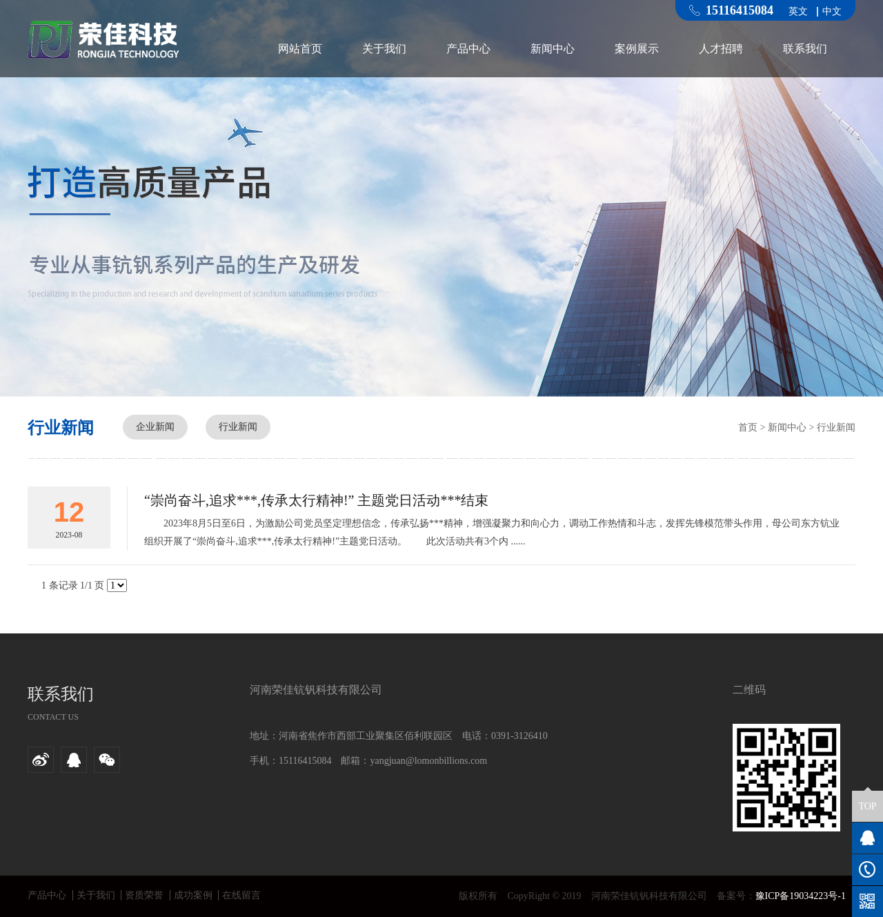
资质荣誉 (144, 895)
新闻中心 (552, 49)
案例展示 (637, 49)
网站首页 (300, 49)
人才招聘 (721, 49)
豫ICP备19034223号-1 (800, 896)
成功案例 (193, 895)
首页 (747, 427)
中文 (832, 12)
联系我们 (805, 49)
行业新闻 (238, 427)
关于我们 (384, 49)
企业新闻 (155, 427)
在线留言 (241, 895)
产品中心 (468, 49)
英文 (798, 12)
